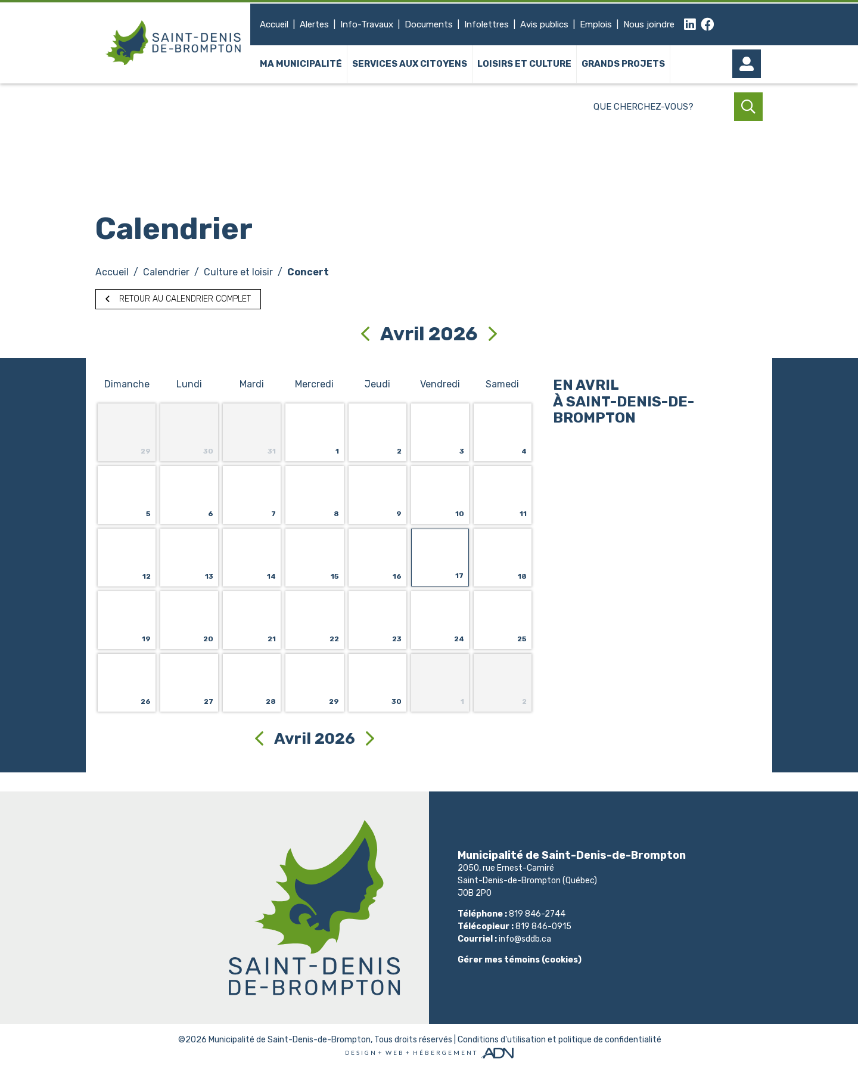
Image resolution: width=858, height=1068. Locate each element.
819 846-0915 (543, 926)
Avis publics (544, 24)
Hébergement (445, 1052)
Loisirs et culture (524, 64)
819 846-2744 (537, 914)
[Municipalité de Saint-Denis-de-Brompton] (172, 43)
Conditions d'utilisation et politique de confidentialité (559, 1040)
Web (395, 1052)
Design (361, 1052)
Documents (429, 24)
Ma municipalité (301, 64)
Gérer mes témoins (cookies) (520, 960)
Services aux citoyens (409, 64)
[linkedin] (690, 25)
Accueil (274, 24)
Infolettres (486, 24)
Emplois (596, 24)
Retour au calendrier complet (178, 299)
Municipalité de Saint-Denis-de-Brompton (290, 1040)
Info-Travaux (366, 24)
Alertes (314, 24)
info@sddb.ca (525, 939)
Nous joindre (648, 24)
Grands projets (623, 64)
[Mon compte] (748, 64)
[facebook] (707, 25)
